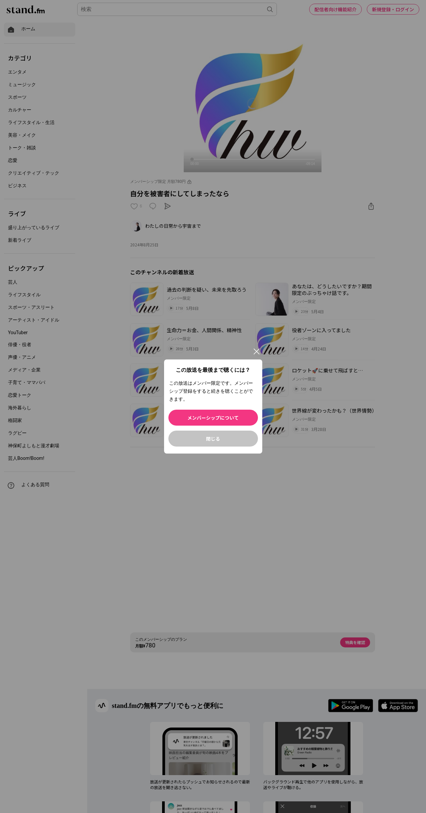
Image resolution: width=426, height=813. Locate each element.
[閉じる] (256, 351)
